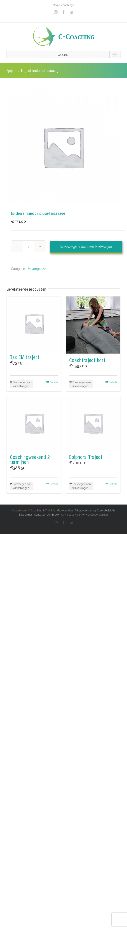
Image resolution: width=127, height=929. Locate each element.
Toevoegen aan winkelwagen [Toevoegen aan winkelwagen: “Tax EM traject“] (22, 384)
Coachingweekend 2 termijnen (30, 459)
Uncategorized (37, 269)
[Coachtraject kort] (93, 325)
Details (53, 382)
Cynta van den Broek (46, 514)
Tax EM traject (25, 357)
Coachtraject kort (87, 360)
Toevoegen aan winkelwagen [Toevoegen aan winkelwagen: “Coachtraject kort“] (81, 384)
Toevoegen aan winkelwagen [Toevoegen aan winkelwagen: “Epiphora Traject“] (81, 486)
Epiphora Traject (85, 457)
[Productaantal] (28, 246)
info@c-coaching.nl (63, 5)
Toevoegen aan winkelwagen (86, 246)
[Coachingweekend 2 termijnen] (34, 423)
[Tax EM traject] (34, 323)
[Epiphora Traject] (93, 423)
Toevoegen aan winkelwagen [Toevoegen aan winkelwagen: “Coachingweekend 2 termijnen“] (22, 486)
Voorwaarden (65, 510)
